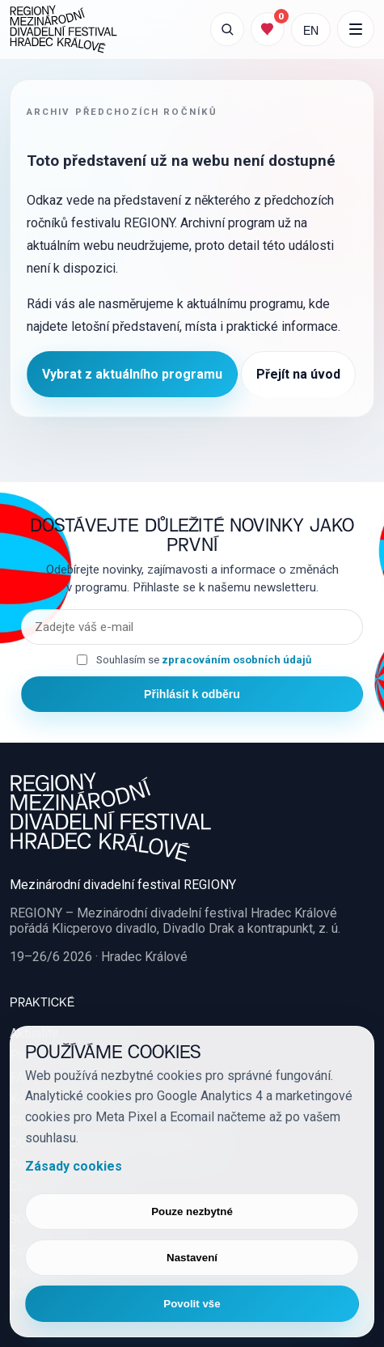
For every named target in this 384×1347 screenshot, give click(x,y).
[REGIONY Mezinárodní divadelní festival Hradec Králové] (63, 29)
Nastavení (192, 1258)
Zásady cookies (73, 1166)
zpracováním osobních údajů (236, 660)
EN (311, 29)
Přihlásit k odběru (192, 694)
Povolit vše (191, 1304)
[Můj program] (268, 29)
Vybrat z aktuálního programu (132, 374)
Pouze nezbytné (192, 1211)
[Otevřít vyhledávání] (227, 29)
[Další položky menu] (355, 29)
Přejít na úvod (298, 374)
